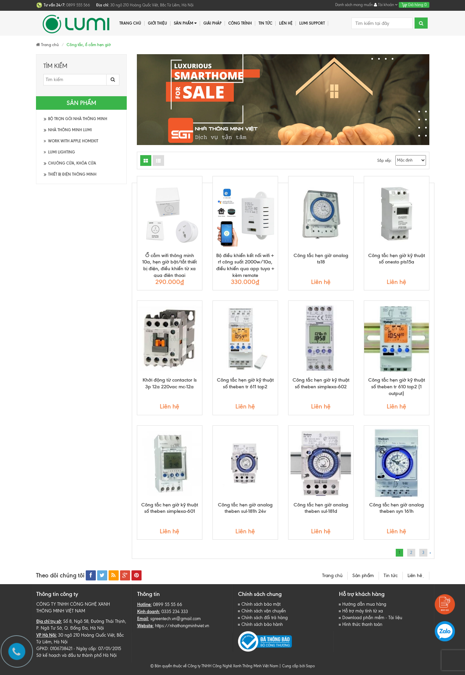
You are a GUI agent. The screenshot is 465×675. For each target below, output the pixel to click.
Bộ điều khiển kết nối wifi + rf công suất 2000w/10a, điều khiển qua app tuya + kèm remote (245, 265)
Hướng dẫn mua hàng (364, 604)
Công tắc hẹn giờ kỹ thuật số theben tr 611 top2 (245, 383)
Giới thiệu (157, 23)
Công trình (240, 23)
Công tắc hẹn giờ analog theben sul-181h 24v (245, 508)
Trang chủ (332, 575)
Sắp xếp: (384, 160)
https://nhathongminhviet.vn (182, 625)
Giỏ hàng (414, 4)
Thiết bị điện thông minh (72, 174)
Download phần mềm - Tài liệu (372, 617)
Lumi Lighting (59, 152)
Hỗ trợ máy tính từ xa (362, 610)
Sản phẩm (363, 575)
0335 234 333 (174, 611)
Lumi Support (312, 23)
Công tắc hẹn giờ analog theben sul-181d (321, 508)
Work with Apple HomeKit (71, 141)
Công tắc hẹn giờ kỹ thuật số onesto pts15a (396, 258)
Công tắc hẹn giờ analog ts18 (321, 258)
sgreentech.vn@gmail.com (175, 618)
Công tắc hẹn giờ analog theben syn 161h (396, 508)
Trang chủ (130, 23)
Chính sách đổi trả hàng (264, 617)
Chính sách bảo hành (262, 624)
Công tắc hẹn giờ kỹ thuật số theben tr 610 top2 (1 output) (396, 386)
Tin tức (391, 575)
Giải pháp (212, 23)
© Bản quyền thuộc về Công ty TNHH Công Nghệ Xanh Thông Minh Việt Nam (214, 666)
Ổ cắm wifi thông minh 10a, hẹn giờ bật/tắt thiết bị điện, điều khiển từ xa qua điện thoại (169, 265)
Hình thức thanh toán (362, 624)
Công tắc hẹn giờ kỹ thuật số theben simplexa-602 (321, 383)
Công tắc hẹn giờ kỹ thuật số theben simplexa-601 (169, 508)
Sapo (310, 666)
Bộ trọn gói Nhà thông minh (77, 118)
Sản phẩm (185, 23)
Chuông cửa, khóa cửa (72, 163)
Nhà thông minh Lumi (70, 130)
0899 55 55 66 (167, 604)
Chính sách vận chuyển (263, 610)
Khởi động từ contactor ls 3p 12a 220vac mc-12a (170, 383)
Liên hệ (286, 23)
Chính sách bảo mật (260, 604)
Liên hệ (416, 575)
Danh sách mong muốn (354, 4)
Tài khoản (386, 4)
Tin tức (265, 23)
